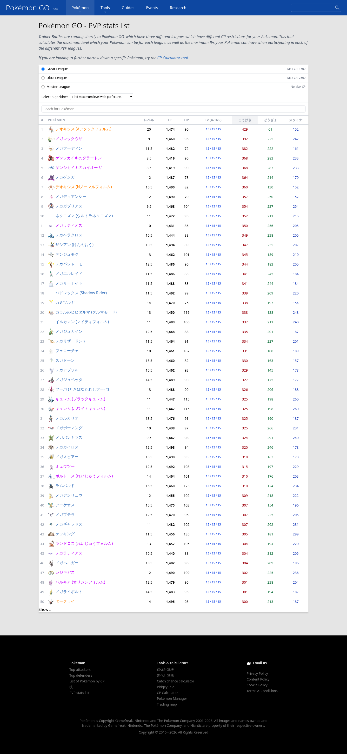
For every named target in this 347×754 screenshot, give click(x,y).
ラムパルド (65, 485)
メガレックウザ (68, 138)
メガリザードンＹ (70, 341)
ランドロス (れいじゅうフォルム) (84, 543)
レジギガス (65, 572)
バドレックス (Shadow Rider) (81, 292)
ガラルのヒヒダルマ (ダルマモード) (86, 312)
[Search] (316, 8)
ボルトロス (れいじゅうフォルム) (84, 476)
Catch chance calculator (175, 681)
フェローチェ (67, 350)
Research (178, 7)
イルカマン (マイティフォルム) (82, 321)
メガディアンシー (70, 196)
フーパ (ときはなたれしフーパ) (82, 389)
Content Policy (258, 679)
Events (152, 7)
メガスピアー (67, 456)
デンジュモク (67, 254)
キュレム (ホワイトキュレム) (80, 408)
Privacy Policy (257, 673)
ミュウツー (65, 466)
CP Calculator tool (172, 57)
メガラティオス (68, 225)
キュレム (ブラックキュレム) (80, 398)
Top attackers (80, 669)
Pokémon (80, 9)
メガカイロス (67, 447)
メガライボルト (68, 591)
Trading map (167, 704)
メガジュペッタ (68, 379)
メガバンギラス (68, 437)
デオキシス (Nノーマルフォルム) (83, 186)
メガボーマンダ (68, 427)
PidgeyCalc (165, 687)
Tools (105, 9)
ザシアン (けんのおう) (74, 244)
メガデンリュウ (68, 495)
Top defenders (80, 675)
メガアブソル (67, 370)
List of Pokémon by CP (87, 681)
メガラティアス (68, 553)
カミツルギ (65, 302)
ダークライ (65, 601)
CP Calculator (167, 692)
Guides (128, 7)
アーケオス (65, 504)
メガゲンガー (67, 177)
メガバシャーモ (68, 264)
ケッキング (65, 533)
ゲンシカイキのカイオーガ (78, 167)
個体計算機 (165, 669)
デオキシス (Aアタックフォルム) (83, 129)
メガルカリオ (67, 418)
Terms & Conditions (262, 690)
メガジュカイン (68, 331)
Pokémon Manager (172, 698)
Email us (260, 663)
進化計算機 (165, 675)
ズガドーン (65, 360)
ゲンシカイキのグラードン (78, 157)
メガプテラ (65, 514)
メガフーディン (68, 148)
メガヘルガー (67, 562)
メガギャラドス (68, 524)
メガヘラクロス (68, 235)
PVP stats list (79, 692)
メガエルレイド (68, 273)
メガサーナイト (68, 283)
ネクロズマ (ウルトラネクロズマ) (84, 215)
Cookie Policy (257, 685)
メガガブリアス (68, 206)
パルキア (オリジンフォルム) (80, 582)
